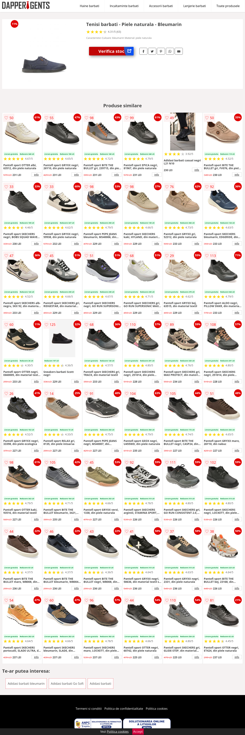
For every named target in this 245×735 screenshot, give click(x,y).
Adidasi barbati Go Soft (67, 683)
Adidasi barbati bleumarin (26, 683)
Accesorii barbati (161, 6)
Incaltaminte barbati (124, 6)
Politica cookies (157, 709)
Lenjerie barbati (194, 6)
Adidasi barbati (100, 683)
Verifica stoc (116, 51)
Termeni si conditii (89, 709)
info (36, 174)
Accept (138, 731)
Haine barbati (89, 6)
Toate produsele (228, 6)
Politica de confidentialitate (124, 709)
